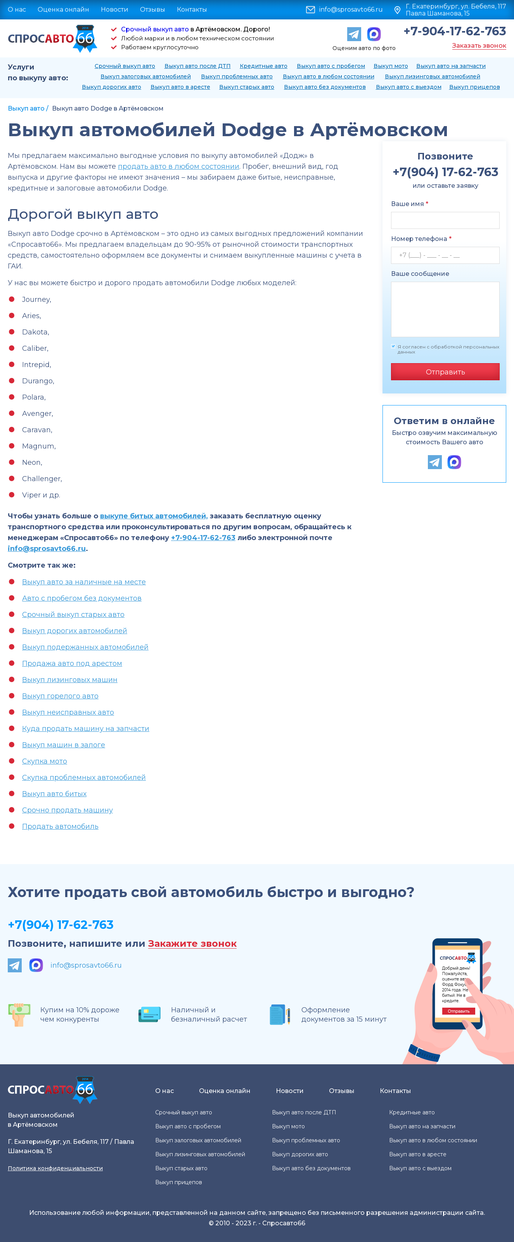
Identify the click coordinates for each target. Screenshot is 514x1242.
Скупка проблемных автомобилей (84, 777)
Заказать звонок (479, 45)
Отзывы (152, 9)
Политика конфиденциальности (55, 1168)
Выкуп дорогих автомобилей (74, 631)
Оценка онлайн (63, 9)
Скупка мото (44, 761)
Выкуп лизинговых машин (70, 680)
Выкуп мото (391, 65)
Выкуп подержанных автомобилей (85, 647)
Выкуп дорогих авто (111, 86)
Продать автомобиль (60, 826)
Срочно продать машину (67, 810)
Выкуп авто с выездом (408, 86)
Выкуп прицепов (474, 86)
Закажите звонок (192, 944)
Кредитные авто (263, 65)
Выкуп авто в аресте (180, 86)
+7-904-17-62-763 (454, 31)
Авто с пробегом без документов (82, 598)
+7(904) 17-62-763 (61, 925)
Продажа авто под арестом (72, 663)
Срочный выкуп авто (155, 29)
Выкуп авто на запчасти (451, 65)
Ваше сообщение (420, 273)
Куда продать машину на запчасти (85, 728)
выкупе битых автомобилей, (154, 516)
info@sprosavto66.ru (351, 9)
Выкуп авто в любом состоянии (328, 76)
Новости (114, 9)
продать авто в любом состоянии (178, 166)
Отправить (445, 372)
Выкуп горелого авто (60, 696)
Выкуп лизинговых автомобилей (432, 76)
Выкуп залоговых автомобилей (145, 76)
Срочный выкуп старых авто (73, 614)
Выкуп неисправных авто (68, 712)
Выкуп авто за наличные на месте (84, 582)
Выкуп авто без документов (325, 86)
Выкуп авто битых (54, 794)
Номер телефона (421, 239)
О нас (17, 9)
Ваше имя (409, 204)
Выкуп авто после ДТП (197, 65)
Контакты (192, 9)
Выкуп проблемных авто (237, 76)
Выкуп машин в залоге (63, 745)
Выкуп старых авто (246, 86)
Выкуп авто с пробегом (331, 65)
